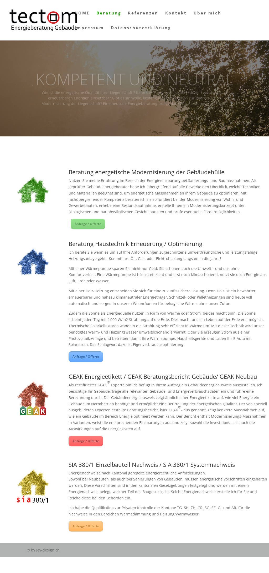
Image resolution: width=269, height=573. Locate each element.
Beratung (108, 13)
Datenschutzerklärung (141, 28)
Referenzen (143, 13)
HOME (82, 13)
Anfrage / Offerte (88, 224)
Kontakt (176, 13)
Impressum (89, 28)
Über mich (207, 13)
